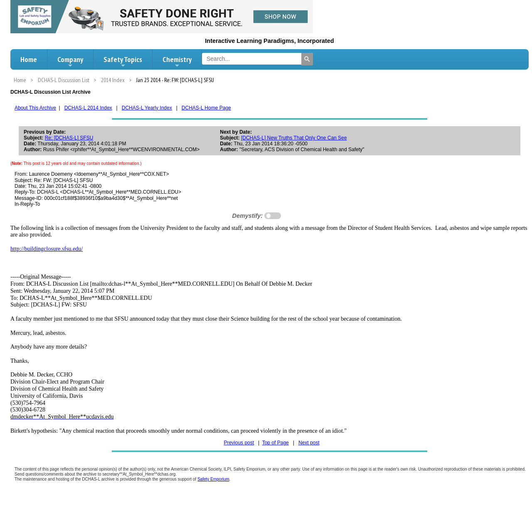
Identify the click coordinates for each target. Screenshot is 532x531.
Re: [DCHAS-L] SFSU (69, 138)
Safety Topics (122, 62)
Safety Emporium (213, 479)
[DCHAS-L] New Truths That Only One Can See (294, 138)
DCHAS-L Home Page (206, 108)
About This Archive (35, 108)
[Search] (307, 59)
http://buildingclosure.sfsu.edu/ (46, 249)
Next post (309, 443)
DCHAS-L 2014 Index (88, 108)
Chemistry (177, 62)
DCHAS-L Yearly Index (147, 108)
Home (28, 59)
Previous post (239, 443)
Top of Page (275, 443)
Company (70, 62)
